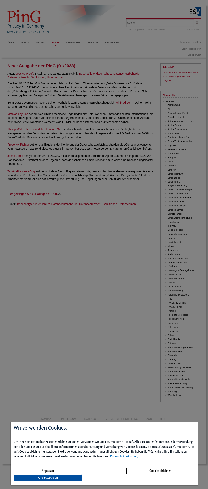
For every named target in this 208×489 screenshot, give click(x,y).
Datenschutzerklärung (124, 456)
